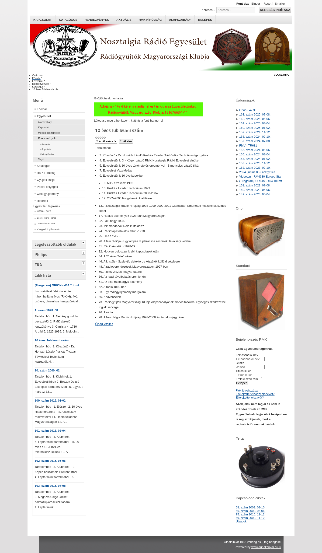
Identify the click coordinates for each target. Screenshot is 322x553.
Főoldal (42, 109)
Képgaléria (45, 149)
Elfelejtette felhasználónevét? (255, 394)
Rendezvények (97, 19)
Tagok (41, 159)
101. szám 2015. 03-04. (50, 430)
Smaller (280, 3)
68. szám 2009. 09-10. (250, 507)
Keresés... (208, 10)
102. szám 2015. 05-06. (50, 460)
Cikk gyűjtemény (48, 194)
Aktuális (124, 19)
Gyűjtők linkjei (46, 180)
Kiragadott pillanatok (48, 229)
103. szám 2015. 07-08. (50, 485)
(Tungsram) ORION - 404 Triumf (57, 285)
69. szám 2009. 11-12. (250, 518)
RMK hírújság (150, 19)
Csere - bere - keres (46, 218)
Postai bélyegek (47, 187)
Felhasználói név (247, 355)
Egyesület (44, 116)
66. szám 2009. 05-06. (250, 511)
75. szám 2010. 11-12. (250, 514)
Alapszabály (180, 19)
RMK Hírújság (46, 173)
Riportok (42, 201)
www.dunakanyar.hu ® (266, 547)
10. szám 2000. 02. (47, 370)
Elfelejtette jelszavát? (250, 397)
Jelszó (240, 363)
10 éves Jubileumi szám (52, 340)
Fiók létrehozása (247, 390)
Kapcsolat (42, 19)
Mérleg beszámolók (49, 132)
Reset (267, 3)
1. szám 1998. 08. (47, 310)
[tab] (84, 242)
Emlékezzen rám (247, 379)
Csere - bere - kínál (46, 223)
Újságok (241, 521)
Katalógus (68, 19)
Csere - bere (44, 211)
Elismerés (45, 144)
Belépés (205, 19)
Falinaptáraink (47, 154)
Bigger (255, 3)
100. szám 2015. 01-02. (50, 400)
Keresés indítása (275, 10)
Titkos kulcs (243, 371)
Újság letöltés (104, 324)
